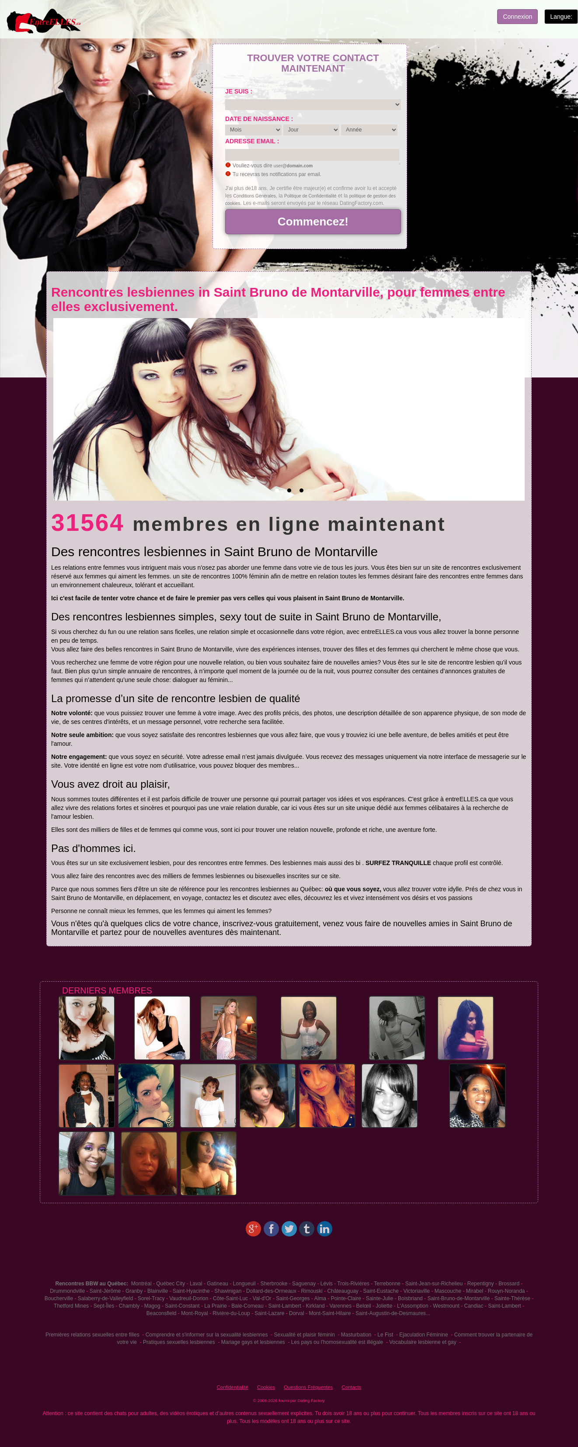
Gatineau (217, 1284)
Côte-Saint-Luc (230, 1298)
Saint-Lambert (284, 1306)
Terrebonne (387, 1284)
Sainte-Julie (379, 1298)
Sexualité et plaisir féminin (304, 1335)
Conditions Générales (254, 196)
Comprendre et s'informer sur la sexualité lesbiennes (207, 1335)
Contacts (351, 1387)
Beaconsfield (161, 1313)
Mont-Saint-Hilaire (330, 1313)
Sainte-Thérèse (512, 1298)
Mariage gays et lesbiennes (253, 1342)
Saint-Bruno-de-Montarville (458, 1298)
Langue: (561, 16)
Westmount (446, 1306)
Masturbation (356, 1335)
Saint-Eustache (381, 1291)
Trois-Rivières (353, 1284)
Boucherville (59, 1298)
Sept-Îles (104, 1306)
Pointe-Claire (346, 1298)
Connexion (517, 16)
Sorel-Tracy (151, 1298)
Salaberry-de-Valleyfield (105, 1298)
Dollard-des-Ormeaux (271, 1291)
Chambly (129, 1306)
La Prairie (215, 1306)
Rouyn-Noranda (506, 1291)
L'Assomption (412, 1306)
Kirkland (315, 1306)
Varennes (340, 1306)
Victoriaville (417, 1291)
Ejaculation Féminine (423, 1335)
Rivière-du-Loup (231, 1313)
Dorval (296, 1313)
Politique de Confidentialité (310, 196)
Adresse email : (252, 141)
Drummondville (67, 1291)
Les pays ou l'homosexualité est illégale (337, 1342)
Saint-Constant (182, 1306)
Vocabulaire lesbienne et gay (422, 1342)
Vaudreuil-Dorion (188, 1298)
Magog (152, 1306)
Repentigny (480, 1284)
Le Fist (385, 1335)
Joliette (384, 1306)
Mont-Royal (194, 1313)
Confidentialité (232, 1387)
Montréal (141, 1284)
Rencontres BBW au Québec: (91, 1284)
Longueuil (244, 1284)
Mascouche (448, 1291)
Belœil (363, 1306)
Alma (320, 1298)
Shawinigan (227, 1291)
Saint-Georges (293, 1298)
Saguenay (304, 1284)
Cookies (266, 1387)
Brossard (508, 1284)
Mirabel (474, 1291)
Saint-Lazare (269, 1313)
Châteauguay (342, 1291)
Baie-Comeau (247, 1306)
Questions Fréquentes (308, 1387)
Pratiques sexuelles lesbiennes (179, 1342)
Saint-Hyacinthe (191, 1291)
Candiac (473, 1306)
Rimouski (311, 1291)
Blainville (157, 1291)
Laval (196, 1284)
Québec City (170, 1284)
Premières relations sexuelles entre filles (92, 1335)
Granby (134, 1291)
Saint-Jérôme (105, 1291)
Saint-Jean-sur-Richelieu (434, 1284)
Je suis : (238, 91)
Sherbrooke (273, 1284)
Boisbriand (410, 1298)
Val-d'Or (262, 1298)
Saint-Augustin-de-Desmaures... (392, 1313)
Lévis (326, 1284)
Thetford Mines (71, 1306)
